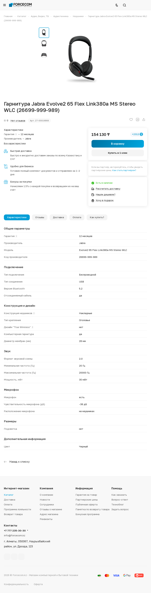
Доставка (58, 217)
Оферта (38, 584)
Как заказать (119, 494)
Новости (45, 499)
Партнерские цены (87, 499)
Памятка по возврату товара (92, 509)
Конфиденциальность (16, 584)
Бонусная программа (87, 514)
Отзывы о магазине (51, 509)
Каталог (8, 494)
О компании (46, 494)
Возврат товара (13, 514)
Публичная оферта (86, 504)
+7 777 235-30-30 (15, 530)
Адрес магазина (49, 514)
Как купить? (97, 217)
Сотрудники (47, 504)
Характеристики (17, 217)
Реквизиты (46, 519)
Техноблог (117, 504)
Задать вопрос (120, 509)
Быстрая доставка (21, 151)
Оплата (77, 217)
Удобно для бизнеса (21, 166)
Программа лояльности (17, 509)
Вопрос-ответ (119, 499)
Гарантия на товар (86, 494)
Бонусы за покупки (21, 181)
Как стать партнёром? (124, 170)
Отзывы (39, 217)
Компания (46, 488)
